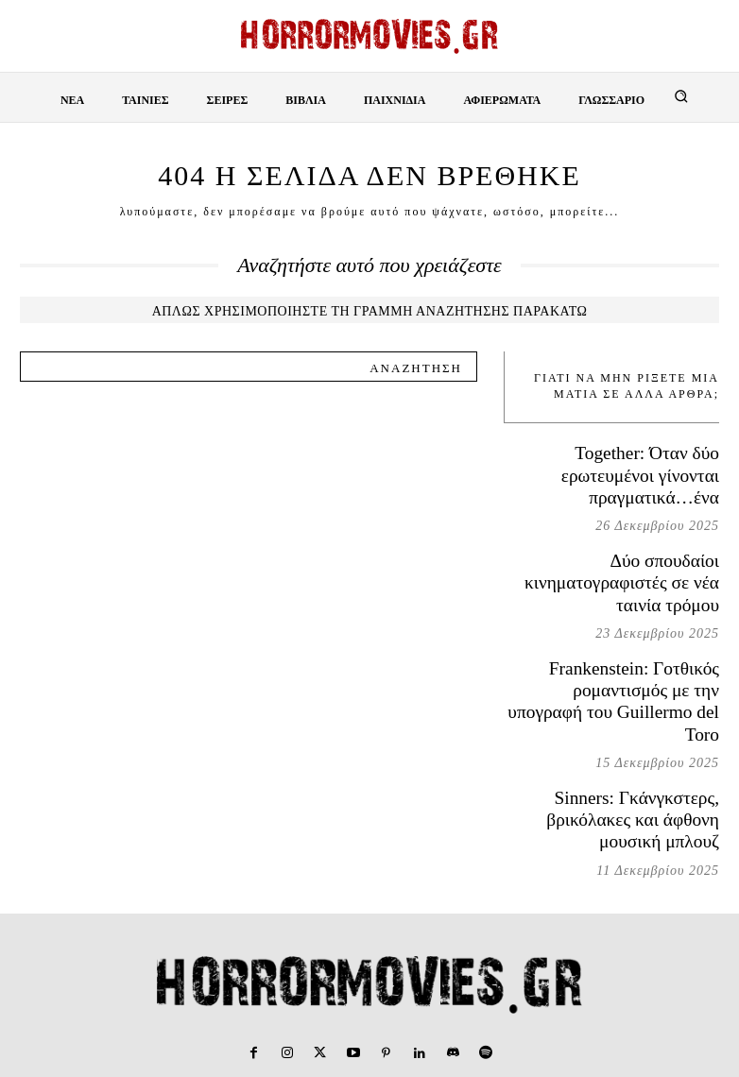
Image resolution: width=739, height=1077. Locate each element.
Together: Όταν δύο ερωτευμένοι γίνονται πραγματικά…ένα (619, 461)
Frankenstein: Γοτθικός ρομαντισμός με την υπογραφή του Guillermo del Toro (613, 628)
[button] (680, 96)
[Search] (415, 366)
